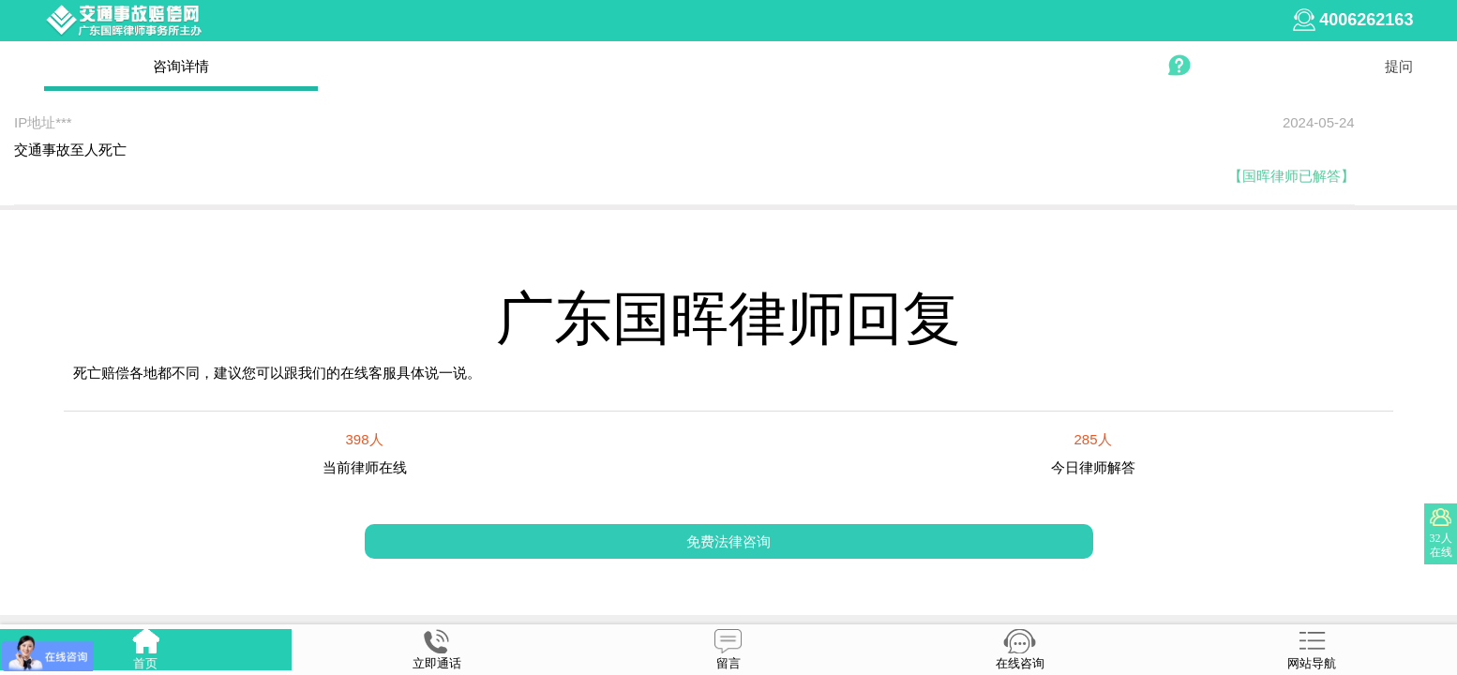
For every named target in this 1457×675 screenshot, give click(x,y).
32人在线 (1441, 545)
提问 (1399, 66)
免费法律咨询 (728, 541)
